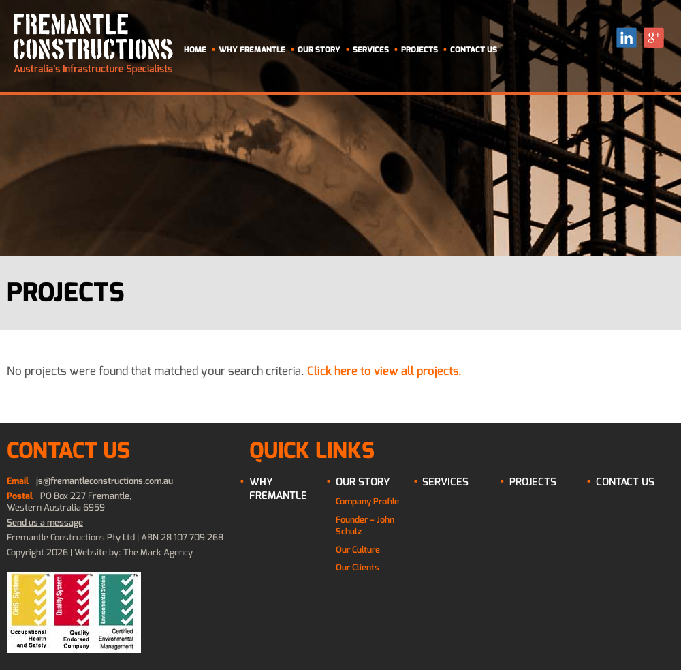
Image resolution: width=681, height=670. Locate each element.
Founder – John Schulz (365, 525)
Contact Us (473, 49)
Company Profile (367, 501)
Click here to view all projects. (384, 371)
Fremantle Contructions (93, 44)
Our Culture (358, 549)
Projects (419, 49)
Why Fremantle (252, 49)
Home (195, 49)
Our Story (319, 49)
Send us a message (45, 522)
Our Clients (357, 567)
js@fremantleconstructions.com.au (104, 481)
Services (371, 49)
